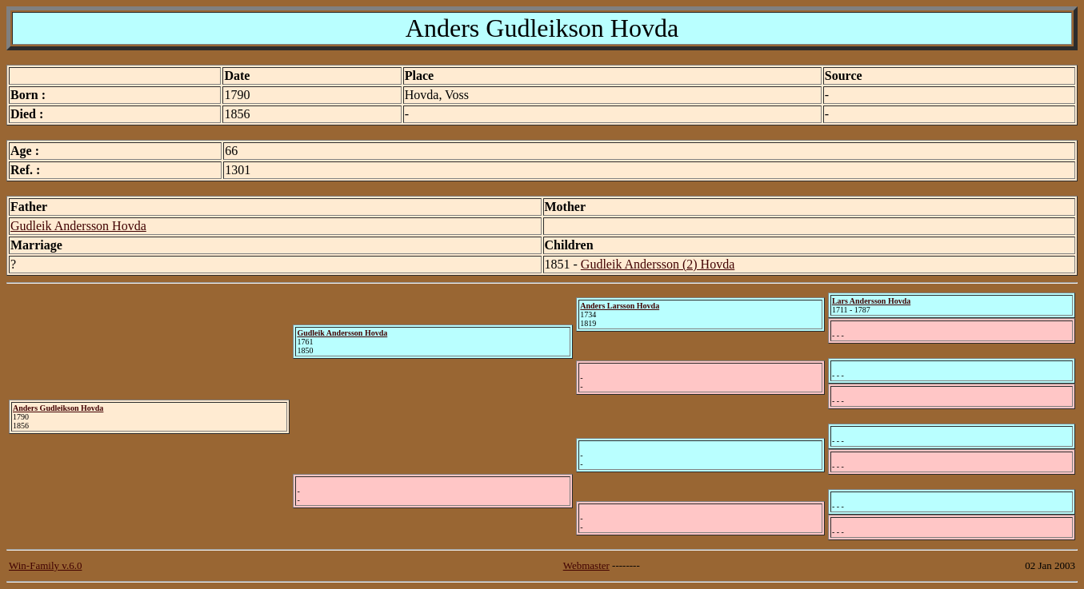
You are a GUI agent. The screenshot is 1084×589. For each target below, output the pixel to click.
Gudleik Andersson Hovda (78, 226)
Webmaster (586, 565)
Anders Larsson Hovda (619, 305)
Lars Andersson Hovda (871, 300)
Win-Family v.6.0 (45, 565)
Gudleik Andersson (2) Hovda (657, 264)
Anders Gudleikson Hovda (58, 408)
